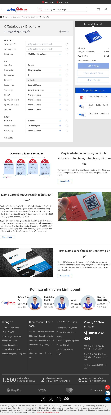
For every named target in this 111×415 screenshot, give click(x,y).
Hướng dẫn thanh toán (11, 349)
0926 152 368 (63, 2)
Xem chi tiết (65, 181)
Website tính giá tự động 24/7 (14, 354)
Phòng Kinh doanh (9, 341)
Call (19, 307)
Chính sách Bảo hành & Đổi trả (41, 340)
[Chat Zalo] (107, 393)
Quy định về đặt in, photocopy (41, 331)
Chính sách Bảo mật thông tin (41, 336)
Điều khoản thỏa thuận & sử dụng (48, 412)
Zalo (24, 307)
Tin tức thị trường (64, 345)
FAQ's (59, 354)
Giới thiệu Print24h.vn (10, 328)
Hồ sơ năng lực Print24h (11, 336)
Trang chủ (5, 17)
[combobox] (44, 44)
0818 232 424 (48, 2)
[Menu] (3, 9)
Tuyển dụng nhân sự (65, 349)
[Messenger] (107, 399)
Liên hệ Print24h (8, 332)
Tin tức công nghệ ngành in (68, 341)
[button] (2, 303)
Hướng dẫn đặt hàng (10, 345)
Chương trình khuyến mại (67, 328)
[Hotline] (107, 387)
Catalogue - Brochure (21, 17)
